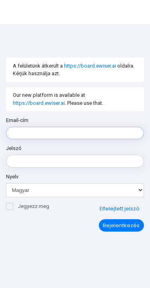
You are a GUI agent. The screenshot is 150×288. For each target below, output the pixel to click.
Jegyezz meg (27, 206)
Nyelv (12, 177)
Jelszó (14, 148)
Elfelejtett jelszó (120, 208)
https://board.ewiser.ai (90, 66)
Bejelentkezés (121, 225)
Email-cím (17, 120)
